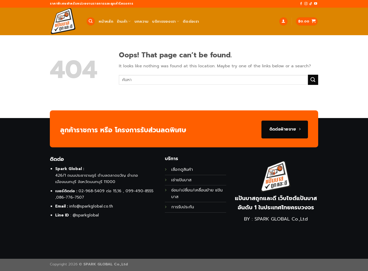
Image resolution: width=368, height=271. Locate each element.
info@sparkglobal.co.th (91, 206)
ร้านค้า (124, 21)
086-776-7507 (70, 197)
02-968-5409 (91, 191)
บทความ (141, 21)
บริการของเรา (165, 21)
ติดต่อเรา (191, 21)
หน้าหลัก (106, 21)
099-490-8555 (139, 191)
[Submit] (313, 80)
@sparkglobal (86, 215)
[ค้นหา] (91, 21)
